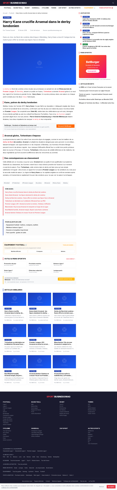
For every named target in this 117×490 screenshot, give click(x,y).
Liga (4, 410)
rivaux (25, 97)
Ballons (63, 251)
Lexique (21, 468)
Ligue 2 (5, 406)
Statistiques (29, 475)
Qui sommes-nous (27, 481)
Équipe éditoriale (39, 481)
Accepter (111, 486)
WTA (89, 406)
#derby (65, 183)
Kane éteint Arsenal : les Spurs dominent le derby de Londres (25, 195)
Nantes (50, 457)
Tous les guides (17, 471)
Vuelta (4, 434)
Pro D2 (61, 406)
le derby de (37, 119)
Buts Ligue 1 (37, 475)
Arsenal (61, 91)
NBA (32, 404)
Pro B (32, 411)
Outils (26, 468)
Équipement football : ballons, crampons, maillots (22, 225)
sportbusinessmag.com (55, 30)
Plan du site (83, 481)
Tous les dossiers (15, 460)
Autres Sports (75, 8)
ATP (89, 404)
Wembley (20, 91)
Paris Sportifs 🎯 (106, 8)
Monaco (15, 457)
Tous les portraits (22, 464)
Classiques (6, 436)
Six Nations (63, 410)
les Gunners (61, 114)
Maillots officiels (16, 251)
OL (11, 457)
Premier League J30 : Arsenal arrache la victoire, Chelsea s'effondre (28, 204)
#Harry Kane (56, 183)
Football (7, 8)
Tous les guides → (68, 245)
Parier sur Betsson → (66, 279)
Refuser (101, 486)
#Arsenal (47, 183)
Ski (89, 441)
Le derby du (7, 89)
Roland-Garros (92, 410)
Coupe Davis (91, 411)
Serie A (5, 411)
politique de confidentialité (9, 487)
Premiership (63, 408)
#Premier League (27, 183)
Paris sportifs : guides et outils (16, 232)
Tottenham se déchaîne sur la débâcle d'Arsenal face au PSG (25, 201)
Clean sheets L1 (46, 475)
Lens (20, 457)
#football (6, 183)
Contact (48, 481)
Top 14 (61, 404)
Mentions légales (56, 481)
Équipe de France (7, 421)
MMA (89, 438)
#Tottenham (16, 183)
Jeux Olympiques (92, 443)
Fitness (37, 471)
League (14, 111)
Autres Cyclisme (7, 440)
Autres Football (7, 424)
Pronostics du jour (56, 475)
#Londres (39, 183)
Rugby (27, 8)
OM (8, 457)
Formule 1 (90, 436)
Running (25, 471)
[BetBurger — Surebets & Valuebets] (92, 66)
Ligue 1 (5, 404)
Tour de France (7, 430)
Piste (4, 438)
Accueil (5, 13)
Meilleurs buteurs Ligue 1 (14, 227)
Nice (38, 457)
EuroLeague (34, 408)
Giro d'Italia (6, 432)
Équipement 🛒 (89, 8)
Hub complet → (71, 259)
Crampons (39, 251)
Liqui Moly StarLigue (36, 432)
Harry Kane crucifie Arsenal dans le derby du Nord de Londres (25, 192)
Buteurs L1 (65, 475)
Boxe (89, 440)
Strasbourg (43, 457)
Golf (89, 432)
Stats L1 (71, 475)
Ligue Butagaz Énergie (37, 434)
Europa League (7, 417)
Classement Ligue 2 (20, 451)
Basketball (18, 8)
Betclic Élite (34, 406)
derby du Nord (8, 142)
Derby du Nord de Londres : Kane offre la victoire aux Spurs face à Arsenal (29, 198)
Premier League (8, 91)
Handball (36, 8)
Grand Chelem (92, 408)
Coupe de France (7, 419)
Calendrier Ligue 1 (42, 451)
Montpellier (56, 457)
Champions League (8, 415)
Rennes (29, 457)
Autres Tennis (91, 413)
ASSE (33, 457)
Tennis (53, 8)
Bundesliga (6, 413)
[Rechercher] (113, 3)
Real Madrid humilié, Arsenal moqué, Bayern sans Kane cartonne (26, 209)
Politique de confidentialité (71, 481)
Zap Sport (62, 8)
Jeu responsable (40, 468)
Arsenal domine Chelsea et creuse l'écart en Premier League (25, 212)
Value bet (31, 468)
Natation (90, 434)
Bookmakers (49, 468)
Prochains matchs (19, 475)
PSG (4, 457)
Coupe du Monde (64, 411)
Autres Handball (35, 436)
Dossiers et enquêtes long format (17, 230)
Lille (24, 457)
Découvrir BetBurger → (65, 126)
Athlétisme (91, 430)
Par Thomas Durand (9, 30)
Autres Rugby (63, 415)
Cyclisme (45, 8)
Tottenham (47, 91)
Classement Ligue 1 (8, 451)
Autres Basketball (36, 413)
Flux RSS (92, 481)
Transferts (6, 422)
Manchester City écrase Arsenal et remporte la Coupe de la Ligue (26, 207)
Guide (15, 468)
